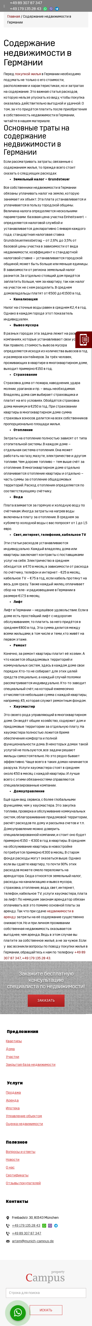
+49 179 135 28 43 (25, 8)
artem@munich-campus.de (33, 1241)
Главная (13, 16)
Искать (46, 1310)
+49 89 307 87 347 (26, 2)
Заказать (46, 1000)
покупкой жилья (28, 74)
